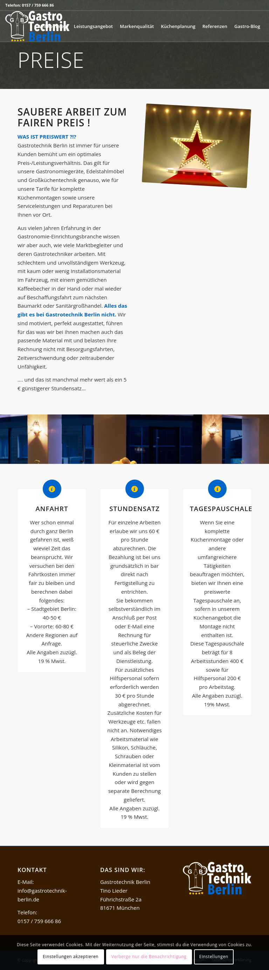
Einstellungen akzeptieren (70, 956)
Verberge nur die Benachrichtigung (149, 956)
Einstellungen (213, 956)
